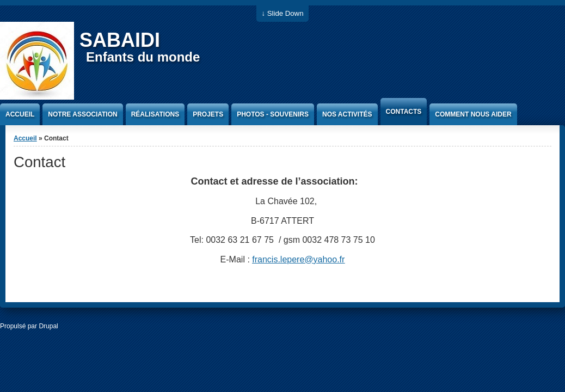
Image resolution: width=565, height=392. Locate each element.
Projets (208, 114)
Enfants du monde (143, 57)
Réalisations (155, 114)
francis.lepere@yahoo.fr (298, 259)
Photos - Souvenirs (273, 114)
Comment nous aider (473, 114)
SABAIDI (119, 40)
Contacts (404, 111)
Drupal (48, 326)
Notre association (82, 114)
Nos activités (347, 114)
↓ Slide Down (283, 13)
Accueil (19, 114)
